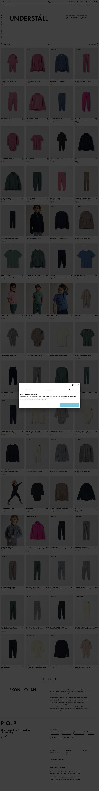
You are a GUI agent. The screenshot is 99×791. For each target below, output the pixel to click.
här (46, 399)
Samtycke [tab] (28, 389)
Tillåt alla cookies (69, 405)
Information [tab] (49, 389)
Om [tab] (70, 389)
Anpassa (49, 405)
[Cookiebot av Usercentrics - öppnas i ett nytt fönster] (73, 385)
